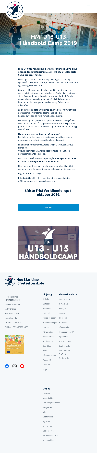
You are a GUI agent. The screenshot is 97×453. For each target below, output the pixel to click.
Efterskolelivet (65, 327)
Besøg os (62, 308)
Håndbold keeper (50, 322)
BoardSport (47, 346)
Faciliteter (63, 322)
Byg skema (63, 336)
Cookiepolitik (48, 431)
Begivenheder (64, 346)
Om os (46, 388)
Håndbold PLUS (49, 355)
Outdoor (46, 304)
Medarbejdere (49, 398)
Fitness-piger (48, 332)
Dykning (46, 327)
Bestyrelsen (47, 407)
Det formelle (48, 417)
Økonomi (63, 318)
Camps (62, 313)
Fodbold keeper (49, 318)
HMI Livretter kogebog (64, 352)
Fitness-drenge (49, 336)
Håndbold (47, 308)
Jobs (44, 412)
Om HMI (46, 393)
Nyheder (46, 421)
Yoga (45, 369)
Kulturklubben (49, 440)
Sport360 (46, 364)
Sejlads (46, 299)
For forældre (64, 358)
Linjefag (47, 294)
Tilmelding (63, 304)
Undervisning (64, 299)
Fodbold (46, 313)
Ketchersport (48, 341)
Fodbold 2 (47, 360)
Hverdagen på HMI (67, 332)
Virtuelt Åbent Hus (50, 435)
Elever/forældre (68, 294)
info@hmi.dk (11, 318)
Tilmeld (48, 207)
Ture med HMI (65, 341)
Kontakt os (47, 426)
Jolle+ (45, 350)
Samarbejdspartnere (51, 403)
